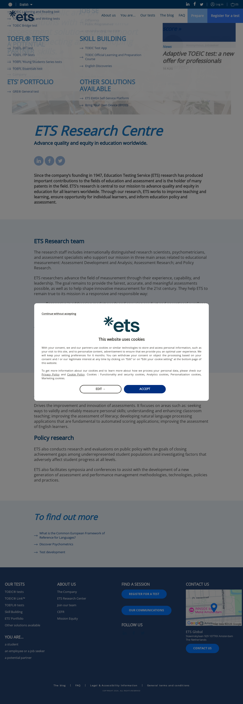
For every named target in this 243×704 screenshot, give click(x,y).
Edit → (100, 389)
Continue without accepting (59, 313)
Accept (144, 389)
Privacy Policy (51, 374)
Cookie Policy (76, 374)
